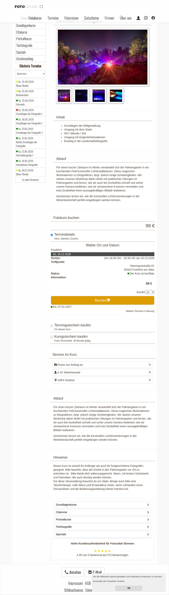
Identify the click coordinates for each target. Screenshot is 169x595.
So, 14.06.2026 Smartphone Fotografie (27, 163)
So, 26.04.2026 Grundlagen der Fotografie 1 (29, 112)
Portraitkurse (24, 38)
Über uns (126, 18)
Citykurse (21, 32)
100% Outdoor (64, 380)
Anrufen (73, 572)
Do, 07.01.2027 (62, 306)
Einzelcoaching (24, 58)
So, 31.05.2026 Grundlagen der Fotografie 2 (29, 131)
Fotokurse (35, 18)
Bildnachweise (73, 590)
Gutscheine (91, 18)
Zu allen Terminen (30, 180)
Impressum (75, 583)
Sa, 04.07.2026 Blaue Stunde (24, 172)
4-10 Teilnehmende (67, 372)
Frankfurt (56, 249)
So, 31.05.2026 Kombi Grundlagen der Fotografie (26, 142)
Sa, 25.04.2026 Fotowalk (25, 102)
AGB (88, 583)
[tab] (103, 364)
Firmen (109, 18)
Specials (21, 52)
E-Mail (95, 572)
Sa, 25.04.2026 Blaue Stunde (25, 83)
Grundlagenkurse (26, 25)
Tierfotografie (24, 45)
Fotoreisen (71, 18)
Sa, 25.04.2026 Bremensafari (25, 93)
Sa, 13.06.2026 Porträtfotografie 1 (24, 153)
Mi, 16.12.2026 (62, 254)
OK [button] (129, 588)
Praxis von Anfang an (68, 364)
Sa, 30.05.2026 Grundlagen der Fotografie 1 (29, 121)
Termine (53, 18)
